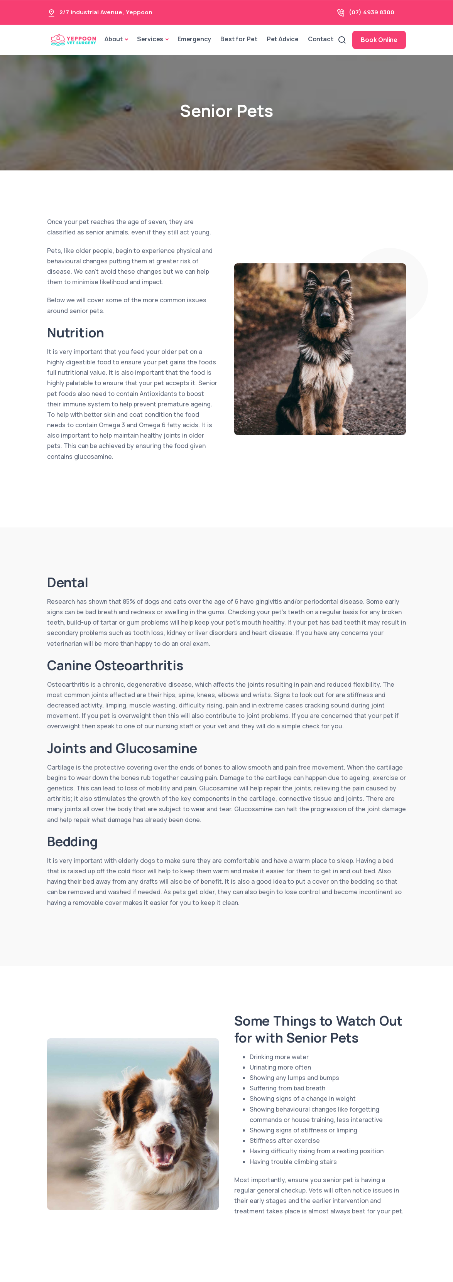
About (114, 39)
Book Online (379, 39)
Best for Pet (238, 39)
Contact (320, 39)
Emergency (194, 39)
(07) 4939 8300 (371, 12)
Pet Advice (283, 39)
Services (150, 39)
